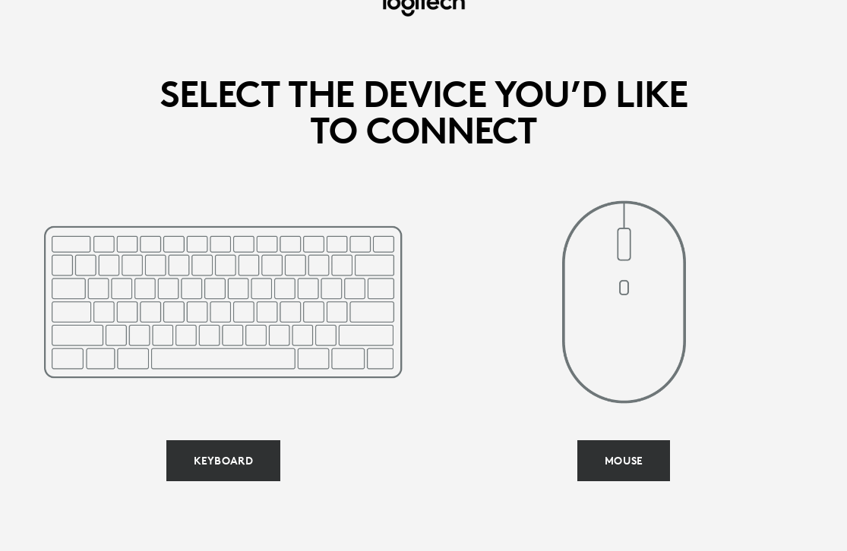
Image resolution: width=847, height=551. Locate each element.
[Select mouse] (623, 460)
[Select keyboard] (223, 460)
